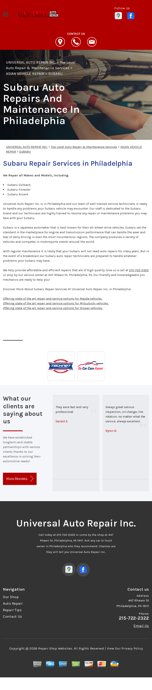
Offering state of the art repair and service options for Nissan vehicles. (53, 308)
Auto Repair (13, 603)
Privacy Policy (132, 648)
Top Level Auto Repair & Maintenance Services (84, 147)
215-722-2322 (139, 270)
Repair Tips (12, 610)
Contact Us (12, 616)
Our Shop (11, 597)
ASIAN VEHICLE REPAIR (25, 74)
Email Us (141, 626)
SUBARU (55, 74)
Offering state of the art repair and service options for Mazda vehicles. (52, 298)
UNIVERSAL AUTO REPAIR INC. (31, 62)
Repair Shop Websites (55, 648)
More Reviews (19, 478)
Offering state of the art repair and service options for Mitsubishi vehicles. (56, 303)
